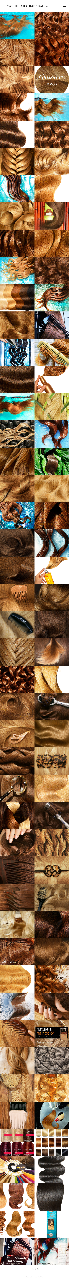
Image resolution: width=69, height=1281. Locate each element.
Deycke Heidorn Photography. (25, 5)
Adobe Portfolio (38, 1277)
